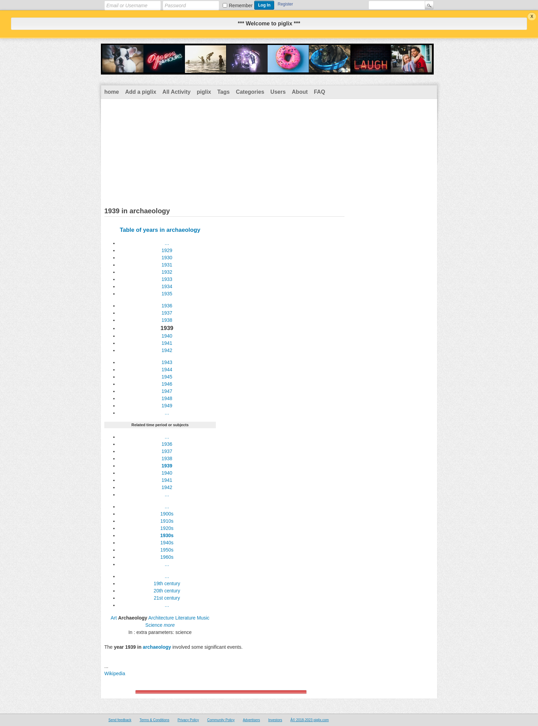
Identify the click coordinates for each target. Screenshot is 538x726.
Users (277, 92)
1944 (167, 369)
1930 (167, 257)
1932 (167, 272)
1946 (167, 384)
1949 (167, 405)
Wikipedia (114, 673)
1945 (167, 376)
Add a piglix (140, 92)
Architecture (161, 618)
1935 (167, 293)
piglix (204, 92)
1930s (167, 535)
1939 (167, 465)
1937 (167, 313)
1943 (167, 362)
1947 (167, 391)
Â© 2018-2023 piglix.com (309, 720)
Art (113, 618)
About (300, 92)
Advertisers (251, 720)
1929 (167, 250)
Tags (223, 92)
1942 (167, 350)
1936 (167, 305)
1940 (167, 336)
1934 (167, 286)
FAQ (319, 92)
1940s (166, 542)
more (169, 625)
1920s (166, 528)
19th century (167, 583)
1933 (167, 279)
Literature (185, 618)
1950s (166, 550)
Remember (241, 5)
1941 (167, 343)
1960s (166, 557)
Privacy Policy (188, 720)
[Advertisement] (269, 150)
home (111, 92)
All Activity (176, 92)
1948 (167, 398)
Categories (250, 92)
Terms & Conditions (154, 720)
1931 (167, 265)
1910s (166, 521)
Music (203, 618)
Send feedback (119, 720)
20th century (167, 590)
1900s (166, 514)
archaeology (157, 647)
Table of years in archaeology (160, 230)
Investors (275, 720)
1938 (167, 320)
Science (154, 625)
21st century (167, 598)
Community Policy (221, 720)
